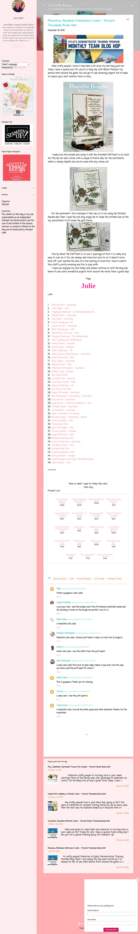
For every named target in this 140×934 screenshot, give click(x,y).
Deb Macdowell (63, 660)
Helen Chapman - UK (62, 350)
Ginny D (60, 646)
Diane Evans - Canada (63, 347)
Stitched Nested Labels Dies (113, 528)
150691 (62, 545)
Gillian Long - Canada (62, 371)
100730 (113, 517)
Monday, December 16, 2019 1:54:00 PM (73, 589)
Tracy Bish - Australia (62, 319)
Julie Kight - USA (60, 308)
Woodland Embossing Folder (96, 528)
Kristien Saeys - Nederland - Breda (69, 417)
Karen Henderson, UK (62, 322)
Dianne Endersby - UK (63, 385)
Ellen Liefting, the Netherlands (67, 340)
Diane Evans (62, 677)
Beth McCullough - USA (63, 329)
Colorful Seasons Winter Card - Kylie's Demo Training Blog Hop (79, 821)
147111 (113, 503)
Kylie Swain (62, 619)
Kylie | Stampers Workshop (66, 413)
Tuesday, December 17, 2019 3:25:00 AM (83, 661)
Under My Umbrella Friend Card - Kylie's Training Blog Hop (77, 793)
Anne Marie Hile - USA (63, 357)
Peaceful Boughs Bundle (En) (62, 500)
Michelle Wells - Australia (64, 406)
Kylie (59, 588)
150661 (96, 501)
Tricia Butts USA (60, 424)
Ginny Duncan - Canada (63, 455)
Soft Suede (99, 578)
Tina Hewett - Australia (63, 399)
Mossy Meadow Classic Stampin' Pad (113, 500)
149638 (113, 531)
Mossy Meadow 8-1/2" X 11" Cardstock (62, 514)
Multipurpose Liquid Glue (113, 542)
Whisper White (114, 578)
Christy (60, 691)
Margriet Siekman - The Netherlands (70, 336)
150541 (79, 503)
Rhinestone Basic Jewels (79, 542)
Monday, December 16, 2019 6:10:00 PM (76, 647)
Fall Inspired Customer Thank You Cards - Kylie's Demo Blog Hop (79, 766)
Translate (19, 67)
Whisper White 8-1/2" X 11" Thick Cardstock (62, 528)
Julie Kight (18, 18)
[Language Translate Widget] (15, 64)
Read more (122, 786)
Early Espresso (60, 578)
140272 (62, 531)
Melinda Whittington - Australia (68, 368)
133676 (62, 517)
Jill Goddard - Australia (63, 410)
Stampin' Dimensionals (105, 555)
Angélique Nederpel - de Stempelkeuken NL (73, 312)
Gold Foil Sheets (79, 527)
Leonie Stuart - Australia (64, 326)
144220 (79, 545)
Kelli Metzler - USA (61, 462)
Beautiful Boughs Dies (96, 499)
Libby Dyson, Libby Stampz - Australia (71, 354)
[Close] (137, 879)
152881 (96, 531)
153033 (62, 503)
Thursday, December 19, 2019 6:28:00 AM (76, 692)
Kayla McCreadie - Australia (66, 392)
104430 (105, 557)
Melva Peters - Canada (63, 343)
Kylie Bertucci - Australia (64, 305)
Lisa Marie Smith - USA (64, 382)
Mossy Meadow (84, 578)
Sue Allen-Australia (61, 389)
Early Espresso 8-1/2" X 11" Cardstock (96, 514)
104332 (70, 557)
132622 (79, 529)
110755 (113, 545)
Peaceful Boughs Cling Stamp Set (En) (79, 500)
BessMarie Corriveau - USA (65, 333)
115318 (79, 517)
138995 (88, 557)
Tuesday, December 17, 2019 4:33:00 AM (80, 678)
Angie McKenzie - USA (63, 434)
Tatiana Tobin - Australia (64, 315)
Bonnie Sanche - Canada (64, 431)
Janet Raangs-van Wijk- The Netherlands (73, 459)
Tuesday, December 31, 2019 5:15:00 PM (80, 705)
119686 (96, 517)
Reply (59, 597)
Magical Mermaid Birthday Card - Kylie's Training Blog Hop (77, 848)
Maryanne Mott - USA (63, 445)
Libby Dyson (62, 705)
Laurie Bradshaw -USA (63, 452)
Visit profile (18, 46)
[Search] (132, 6)
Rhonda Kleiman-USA (62, 438)
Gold (72, 578)
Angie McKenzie (64, 602)
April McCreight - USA (63, 427)
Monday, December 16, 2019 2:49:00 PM (88, 633)
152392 (96, 543)
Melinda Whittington (66, 633)
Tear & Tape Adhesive (88, 555)
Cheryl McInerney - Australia (66, 441)
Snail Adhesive (70, 555)
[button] (127, 19)
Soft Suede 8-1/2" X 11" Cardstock (79, 514)
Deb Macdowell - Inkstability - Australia (71, 396)
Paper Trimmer (96, 541)
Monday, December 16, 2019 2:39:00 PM (80, 619)
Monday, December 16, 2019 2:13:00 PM (83, 603)
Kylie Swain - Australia (63, 361)
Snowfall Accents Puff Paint (62, 542)
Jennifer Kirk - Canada (63, 378)
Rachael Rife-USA (60, 448)
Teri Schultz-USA (60, 375)
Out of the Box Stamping (60, 5)
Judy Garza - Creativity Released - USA (71, 403)
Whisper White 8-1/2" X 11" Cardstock (113, 514)
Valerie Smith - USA (62, 364)
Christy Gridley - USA (62, 420)
